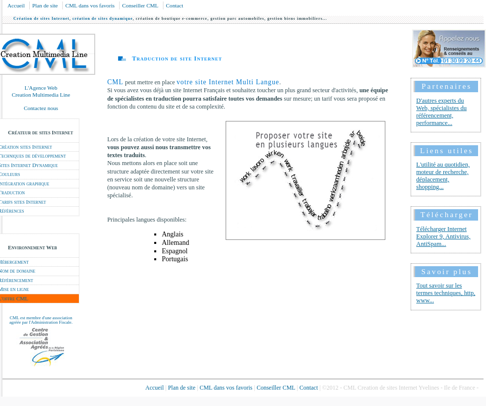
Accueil (16, 5)
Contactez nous (41, 108)
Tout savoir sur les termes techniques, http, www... (445, 293)
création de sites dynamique (102, 18)
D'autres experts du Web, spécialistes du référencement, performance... (441, 111)
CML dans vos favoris (90, 5)
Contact (174, 5)
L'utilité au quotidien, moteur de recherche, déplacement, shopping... (443, 175)
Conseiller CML (140, 5)
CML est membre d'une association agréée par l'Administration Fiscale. (40, 320)
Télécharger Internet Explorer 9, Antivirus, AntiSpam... (443, 236)
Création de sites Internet (41, 18)
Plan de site (45, 5)
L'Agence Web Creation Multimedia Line (41, 91)
